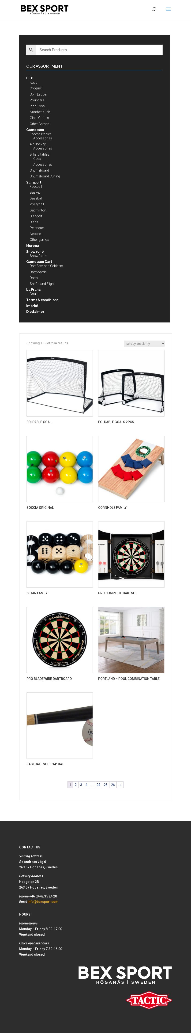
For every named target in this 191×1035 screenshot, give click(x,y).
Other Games (39, 124)
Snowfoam (38, 256)
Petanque (37, 228)
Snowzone (35, 251)
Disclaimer (35, 312)
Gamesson (35, 130)
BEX (29, 78)
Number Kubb (40, 112)
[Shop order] (144, 344)
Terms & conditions (42, 300)
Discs (34, 222)
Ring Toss (37, 106)
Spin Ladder (38, 94)
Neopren (36, 234)
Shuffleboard (39, 170)
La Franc (33, 289)
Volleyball (37, 204)
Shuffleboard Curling (45, 176)
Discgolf (36, 216)
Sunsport (33, 182)
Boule (34, 294)
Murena (32, 246)
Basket (35, 192)
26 (113, 785)
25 (106, 785)
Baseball (36, 198)
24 (98, 785)
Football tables (41, 134)
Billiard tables (39, 154)
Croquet (35, 88)
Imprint (32, 306)
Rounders (37, 100)
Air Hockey (38, 144)
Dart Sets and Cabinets (46, 266)
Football (36, 186)
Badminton (38, 210)
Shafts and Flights (43, 284)
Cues (37, 159)
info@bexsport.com (43, 902)
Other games (39, 240)
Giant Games (39, 118)
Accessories (42, 138)
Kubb (33, 82)
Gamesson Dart (39, 262)
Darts (34, 278)
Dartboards (38, 272)
